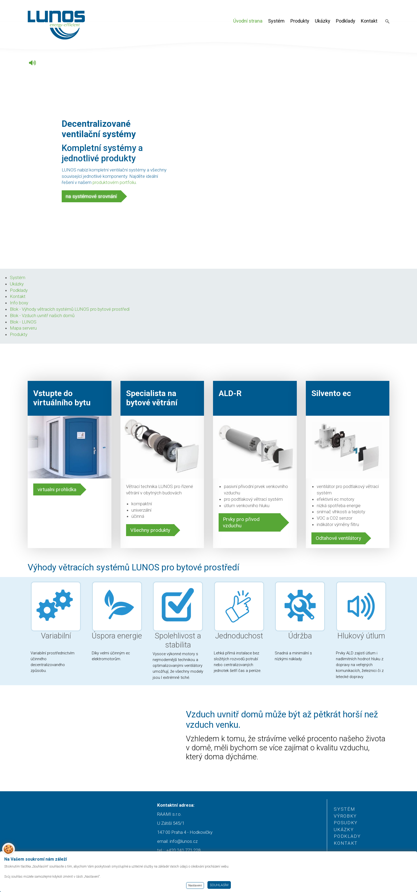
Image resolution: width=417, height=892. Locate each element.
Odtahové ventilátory (338, 538)
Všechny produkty (150, 530)
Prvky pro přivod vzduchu (241, 522)
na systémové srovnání (91, 196)
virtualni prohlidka (56, 489)
